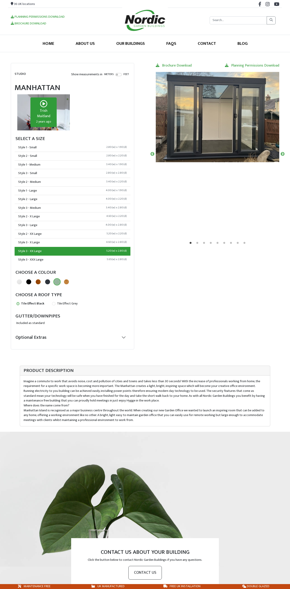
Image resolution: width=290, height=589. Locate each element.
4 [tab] (211, 243)
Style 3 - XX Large (72, 251)
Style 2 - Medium (72, 182)
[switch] (118, 74)
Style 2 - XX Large (72, 234)
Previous (152, 154)
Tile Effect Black (30, 303)
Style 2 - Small (72, 156)
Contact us (145, 572)
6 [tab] (224, 243)
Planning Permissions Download (38, 17)
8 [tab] (237, 243)
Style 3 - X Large (72, 242)
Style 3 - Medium (72, 208)
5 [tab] (217, 243)
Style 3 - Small (72, 173)
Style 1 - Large (72, 190)
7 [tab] (231, 243)
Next (282, 154)
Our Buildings (130, 43)
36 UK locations (23, 4)
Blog (242, 43)
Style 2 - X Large (72, 216)
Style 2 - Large (72, 199)
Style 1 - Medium (72, 164)
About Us (85, 43)
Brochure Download (28, 23)
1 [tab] (190, 243)
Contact (207, 43)
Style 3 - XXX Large (72, 259)
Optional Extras (30, 337)
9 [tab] (244, 243)
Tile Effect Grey (64, 303)
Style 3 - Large (72, 225)
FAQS (171, 43)
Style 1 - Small (72, 147)
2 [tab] (197, 243)
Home (48, 43)
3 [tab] (204, 243)
